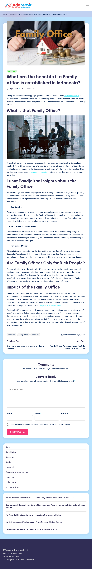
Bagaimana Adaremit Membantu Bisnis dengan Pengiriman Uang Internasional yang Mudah (45, 506)
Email (38, 413)
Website (65, 413)
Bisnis (8, 462)
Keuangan (10, 477)
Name (10, 413)
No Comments (27, 89)
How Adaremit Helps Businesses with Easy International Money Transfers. (40, 498)
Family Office (23, 335)
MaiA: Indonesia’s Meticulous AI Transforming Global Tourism (34, 522)
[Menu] (87, 5)
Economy (11, 335)
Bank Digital (11, 452)
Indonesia (35, 335)
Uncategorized (12, 487)
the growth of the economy (50, 305)
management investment (39, 172)
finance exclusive (71, 96)
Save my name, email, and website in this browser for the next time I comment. (41, 424)
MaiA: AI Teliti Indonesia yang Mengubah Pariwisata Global (33, 515)
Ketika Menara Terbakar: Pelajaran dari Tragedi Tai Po (32, 529)
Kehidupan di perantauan (17, 472)
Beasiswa (10, 457)
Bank (8, 447)
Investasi (12, 71)
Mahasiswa (11, 482)
